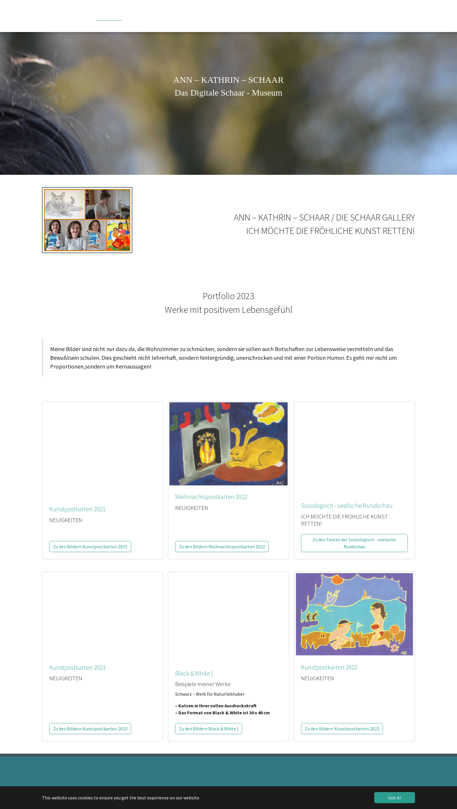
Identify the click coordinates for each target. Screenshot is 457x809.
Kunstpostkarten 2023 (77, 667)
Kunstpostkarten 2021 (77, 509)
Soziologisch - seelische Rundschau (347, 506)
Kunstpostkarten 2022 (329, 667)
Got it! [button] (394, 798)
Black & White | (194, 673)
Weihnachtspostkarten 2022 (211, 497)
